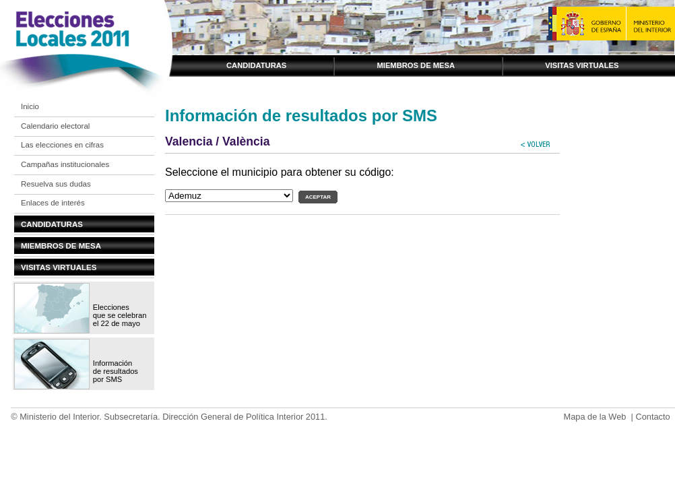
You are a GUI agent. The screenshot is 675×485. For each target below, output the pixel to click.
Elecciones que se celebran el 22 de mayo (120, 315)
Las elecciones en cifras (62, 145)
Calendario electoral (55, 126)
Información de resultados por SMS (115, 371)
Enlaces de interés (53, 203)
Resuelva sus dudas (56, 184)
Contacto (652, 417)
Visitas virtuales (581, 65)
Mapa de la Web (594, 417)
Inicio (30, 106)
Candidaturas (256, 65)
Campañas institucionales (65, 164)
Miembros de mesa (416, 65)
